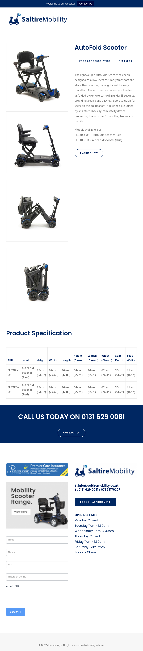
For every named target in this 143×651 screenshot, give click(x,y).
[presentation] (32, 596)
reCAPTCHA (13, 586)
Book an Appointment (95, 502)
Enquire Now (89, 153)
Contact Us (85, 3)
